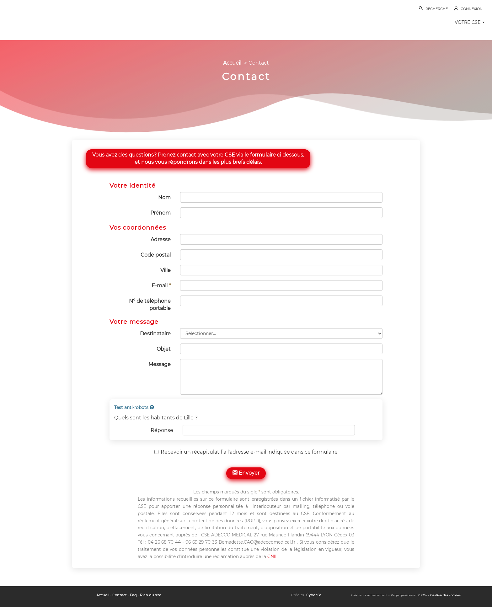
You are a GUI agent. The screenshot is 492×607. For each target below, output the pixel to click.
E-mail (161, 286)
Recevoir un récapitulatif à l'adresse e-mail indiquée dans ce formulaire (246, 452)
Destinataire (155, 334)
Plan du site (150, 595)
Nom (164, 197)
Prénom (160, 213)
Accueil (232, 63)
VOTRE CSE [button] (470, 22)
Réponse (162, 430)
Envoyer (246, 473)
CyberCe (313, 595)
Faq (133, 595)
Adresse (161, 239)
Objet (164, 349)
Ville (165, 270)
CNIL (272, 556)
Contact (119, 595)
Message (159, 364)
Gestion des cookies (445, 595)
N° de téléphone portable (150, 304)
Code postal (156, 255)
